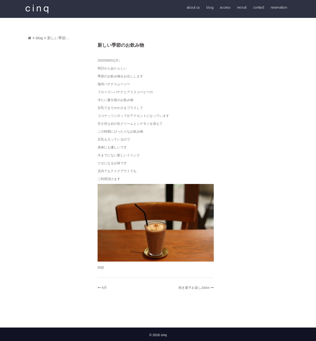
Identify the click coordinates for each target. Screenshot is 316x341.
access (225, 7)
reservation (279, 7)
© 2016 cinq (158, 335)
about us (193, 7)
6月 (104, 287)
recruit (242, 7)
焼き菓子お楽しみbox (194, 287)
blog (210, 7)
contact (258, 7)
